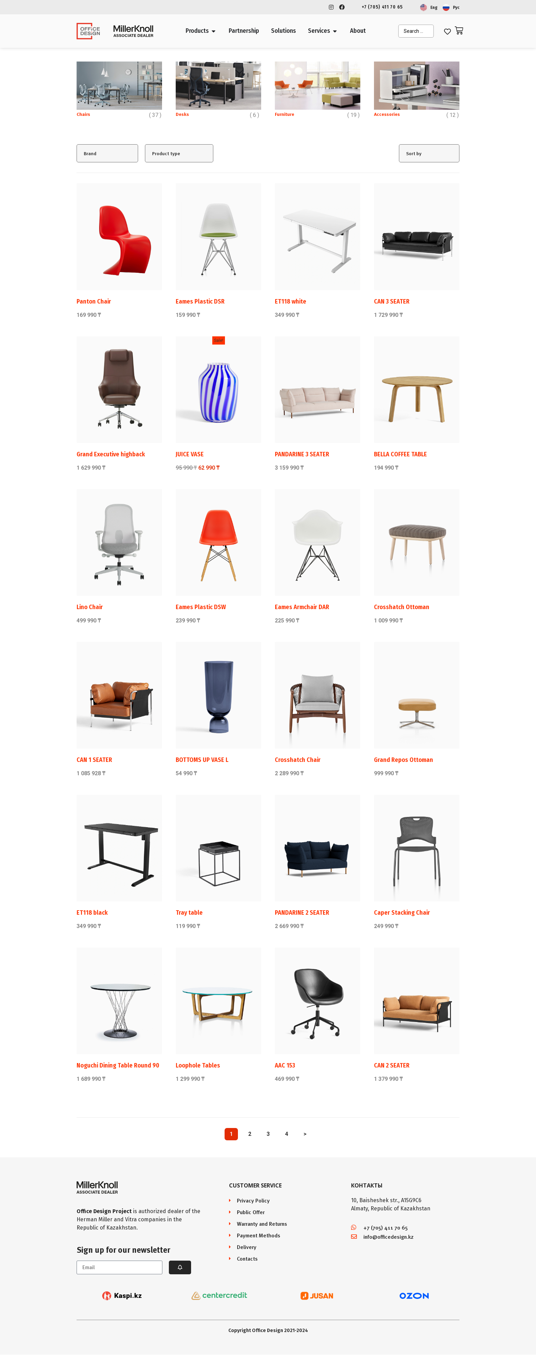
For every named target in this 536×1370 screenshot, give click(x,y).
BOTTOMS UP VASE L (202, 760)
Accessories (387, 114)
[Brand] (107, 153)
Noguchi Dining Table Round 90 (118, 1065)
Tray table (189, 912)
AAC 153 (285, 1065)
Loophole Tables (198, 1065)
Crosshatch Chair (298, 760)
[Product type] (179, 153)
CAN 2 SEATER (392, 1065)
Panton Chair (94, 301)
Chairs (83, 114)
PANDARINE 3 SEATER (302, 454)
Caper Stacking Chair (402, 912)
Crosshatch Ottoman (401, 607)
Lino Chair (90, 607)
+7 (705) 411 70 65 (382, 7)
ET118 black (92, 912)
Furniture (284, 114)
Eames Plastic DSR (200, 301)
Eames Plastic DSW (201, 607)
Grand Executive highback (111, 454)
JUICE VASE (190, 454)
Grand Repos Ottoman (403, 760)
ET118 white (290, 301)
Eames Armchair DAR (302, 607)
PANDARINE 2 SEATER (302, 912)
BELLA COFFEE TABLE (400, 454)
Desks (182, 114)
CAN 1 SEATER (94, 760)
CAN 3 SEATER (392, 301)
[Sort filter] (429, 153)
